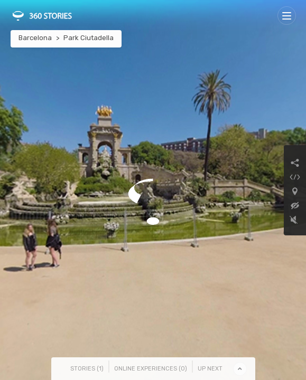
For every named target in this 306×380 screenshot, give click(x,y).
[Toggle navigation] (286, 15)
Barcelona (35, 38)
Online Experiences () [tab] (150, 368)
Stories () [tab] (87, 368)
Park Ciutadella (88, 38)
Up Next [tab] (210, 368)
